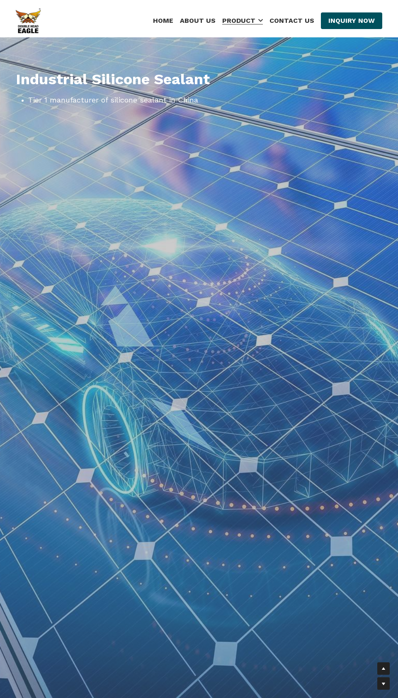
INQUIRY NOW (351, 20)
